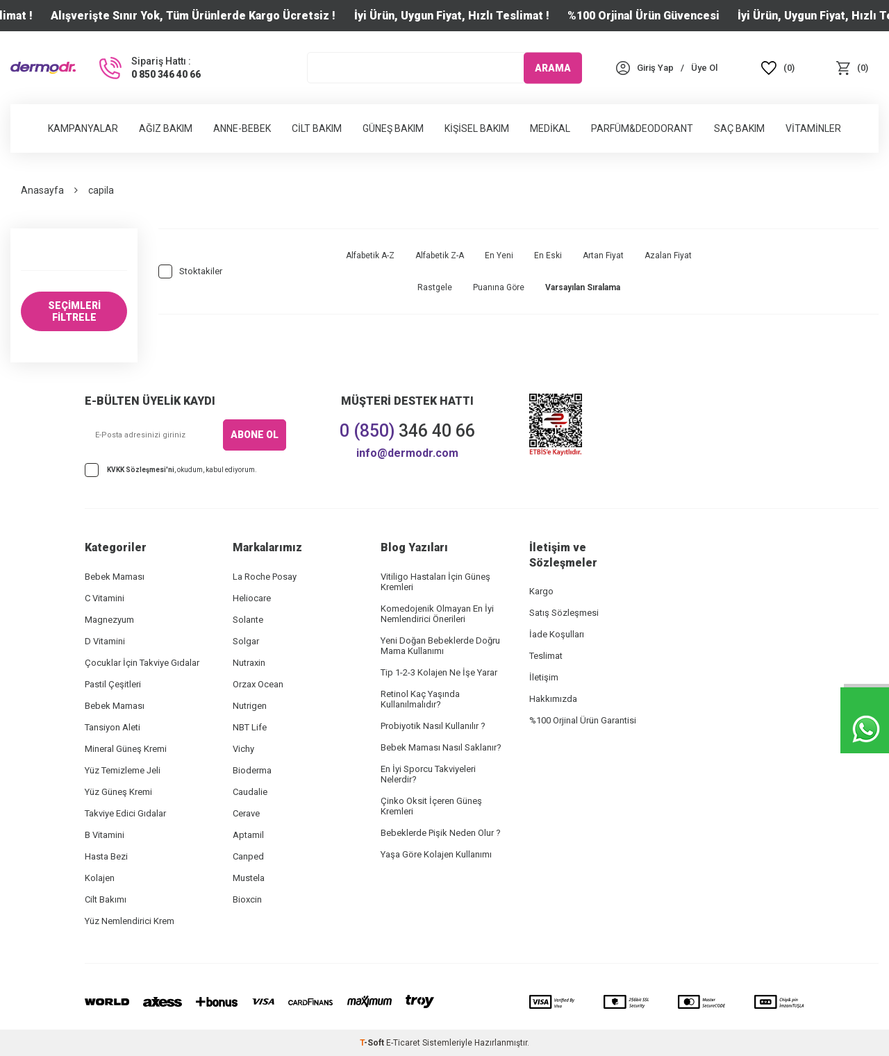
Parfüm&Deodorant (642, 128)
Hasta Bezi (106, 856)
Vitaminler (813, 128)
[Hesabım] (655, 68)
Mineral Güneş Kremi (126, 749)
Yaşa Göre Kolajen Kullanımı (436, 854)
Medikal (550, 128)
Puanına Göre (498, 287)
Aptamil (248, 835)
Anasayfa (42, 190)
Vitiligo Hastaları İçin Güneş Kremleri (435, 581)
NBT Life (250, 727)
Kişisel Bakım (476, 128)
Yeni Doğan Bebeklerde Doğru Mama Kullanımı (440, 645)
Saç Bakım (739, 128)
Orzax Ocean (258, 684)
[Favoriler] (778, 67)
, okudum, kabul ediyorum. (171, 470)
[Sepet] (852, 67)
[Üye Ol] (704, 68)
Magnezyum (109, 619)
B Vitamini (104, 835)
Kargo (541, 591)
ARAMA (553, 67)
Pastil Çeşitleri (113, 684)
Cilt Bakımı (105, 899)
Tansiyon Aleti (112, 727)
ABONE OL (255, 434)
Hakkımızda (553, 699)
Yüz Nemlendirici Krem (129, 921)
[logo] (43, 68)
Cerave (246, 813)
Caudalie (250, 792)
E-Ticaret (403, 1043)
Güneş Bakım (393, 128)
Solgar (246, 641)
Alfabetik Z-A (439, 255)
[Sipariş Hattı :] (149, 68)
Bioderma (252, 770)
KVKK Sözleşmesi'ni (140, 469)
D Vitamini (105, 641)
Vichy (243, 749)
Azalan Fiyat (668, 255)
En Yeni (499, 255)
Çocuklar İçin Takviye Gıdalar (142, 662)
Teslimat (546, 656)
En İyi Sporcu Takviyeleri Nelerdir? (428, 774)
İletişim (543, 677)
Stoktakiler (190, 271)
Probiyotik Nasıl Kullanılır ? (433, 726)
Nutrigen (250, 706)
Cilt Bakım (317, 128)
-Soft (373, 1043)
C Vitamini (104, 598)
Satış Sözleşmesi (564, 612)
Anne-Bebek (242, 128)
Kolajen (100, 878)
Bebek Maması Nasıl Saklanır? (441, 747)
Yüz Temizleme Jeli (122, 770)
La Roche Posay (265, 576)
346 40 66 (407, 431)
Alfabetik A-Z (370, 255)
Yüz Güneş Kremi (118, 792)
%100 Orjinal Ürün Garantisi (582, 720)
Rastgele (434, 287)
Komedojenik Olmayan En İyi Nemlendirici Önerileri (437, 613)
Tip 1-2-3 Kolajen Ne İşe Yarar (439, 672)
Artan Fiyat (603, 255)
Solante (248, 619)
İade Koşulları (556, 634)
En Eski (548, 255)
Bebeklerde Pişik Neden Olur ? (441, 833)
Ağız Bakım (165, 128)
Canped (248, 856)
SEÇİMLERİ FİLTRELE (74, 311)
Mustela (249, 878)
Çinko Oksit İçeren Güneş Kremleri (431, 806)
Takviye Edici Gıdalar (125, 813)
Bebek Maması (114, 576)
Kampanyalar (83, 128)
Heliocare (252, 598)
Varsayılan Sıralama (582, 287)
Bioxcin (247, 899)
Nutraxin (249, 662)
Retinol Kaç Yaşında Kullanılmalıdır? (420, 699)
